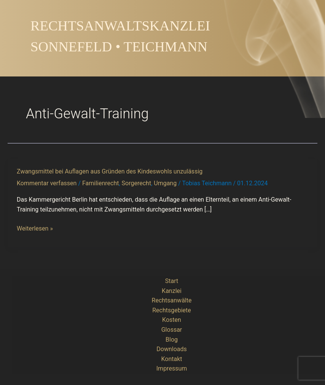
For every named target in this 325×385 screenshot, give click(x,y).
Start (171, 281)
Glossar (171, 329)
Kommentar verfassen (46, 183)
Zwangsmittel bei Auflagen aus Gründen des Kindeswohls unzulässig (109, 171)
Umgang (165, 183)
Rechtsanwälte (172, 300)
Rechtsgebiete (171, 310)
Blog (172, 339)
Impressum (171, 368)
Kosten (171, 319)
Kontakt (171, 359)
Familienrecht (100, 183)
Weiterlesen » (35, 229)
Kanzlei (172, 290)
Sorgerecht (136, 183)
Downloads (171, 349)
